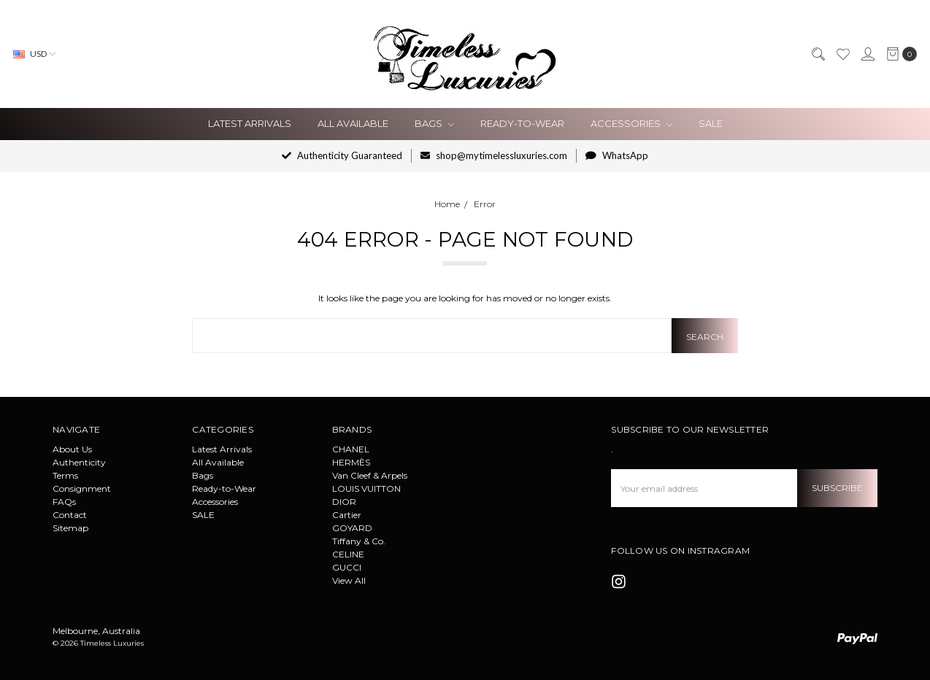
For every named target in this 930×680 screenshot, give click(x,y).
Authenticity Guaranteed (342, 155)
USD (34, 53)
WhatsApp (616, 155)
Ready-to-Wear (522, 123)
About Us (72, 449)
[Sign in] (867, 54)
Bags (434, 123)
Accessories (631, 123)
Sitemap (70, 527)
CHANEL (350, 449)
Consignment (82, 488)
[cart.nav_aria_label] (898, 54)
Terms (65, 475)
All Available (353, 123)
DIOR (344, 501)
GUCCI (346, 567)
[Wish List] (842, 54)
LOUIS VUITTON (366, 488)
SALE (711, 123)
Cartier (346, 514)
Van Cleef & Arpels (369, 475)
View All (349, 580)
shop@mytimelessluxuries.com (493, 155)
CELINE (348, 554)
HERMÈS (351, 462)
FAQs (64, 501)
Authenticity (79, 462)
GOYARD (352, 527)
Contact (70, 514)
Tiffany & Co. (358, 541)
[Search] (817, 54)
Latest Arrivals (249, 123)
